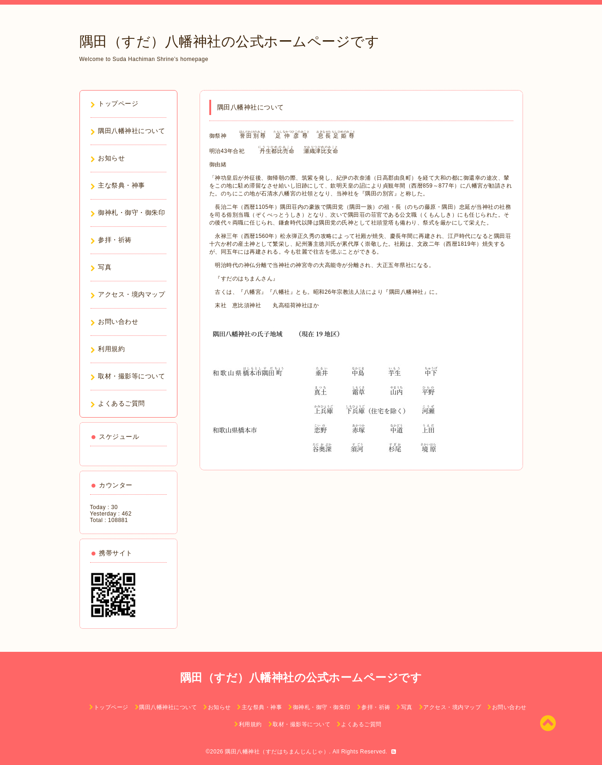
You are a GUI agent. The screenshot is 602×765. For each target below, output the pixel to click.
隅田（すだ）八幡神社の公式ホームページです (229, 41)
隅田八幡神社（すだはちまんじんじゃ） (277, 751)
